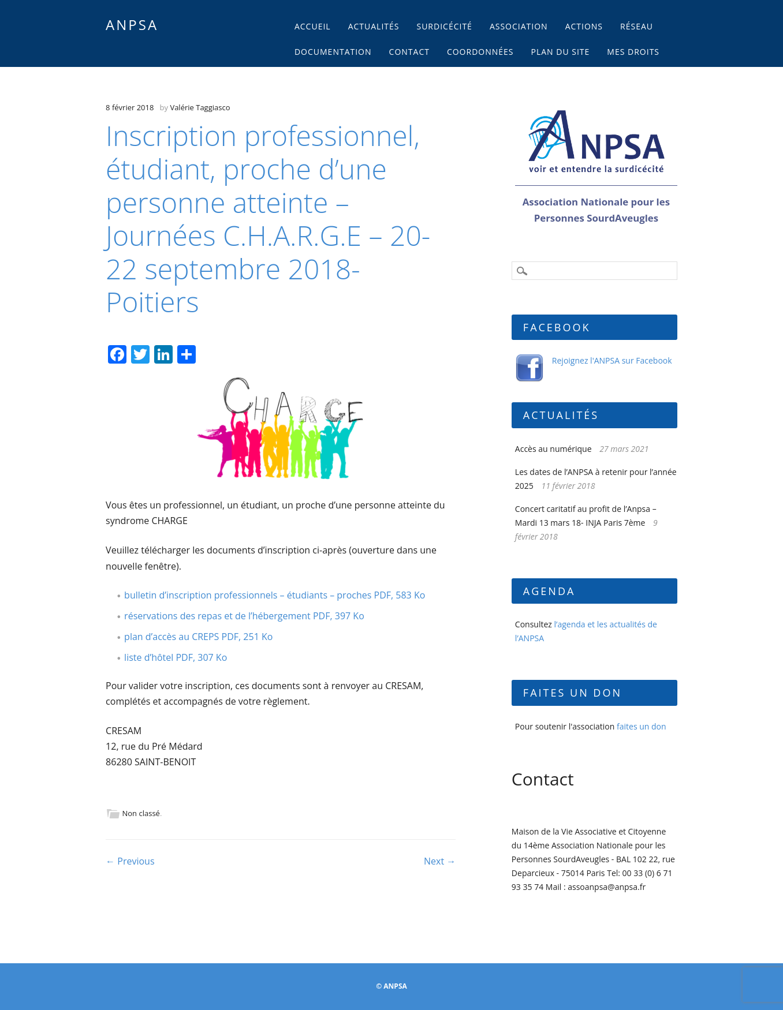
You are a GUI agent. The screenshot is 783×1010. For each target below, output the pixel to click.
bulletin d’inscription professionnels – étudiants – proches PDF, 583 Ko (274, 595)
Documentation (333, 51)
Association (519, 26)
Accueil (312, 26)
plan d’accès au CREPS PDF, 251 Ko (198, 636)
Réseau (636, 26)
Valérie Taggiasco (200, 107)
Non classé (141, 813)
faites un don (641, 726)
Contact (409, 51)
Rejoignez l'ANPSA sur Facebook (612, 360)
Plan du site (560, 51)
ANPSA (132, 24)
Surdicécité (444, 26)
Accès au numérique (553, 448)
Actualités (374, 26)
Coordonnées (480, 51)
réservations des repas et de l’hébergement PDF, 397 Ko (244, 615)
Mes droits (633, 51)
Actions (584, 26)
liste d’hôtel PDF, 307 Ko (175, 657)
